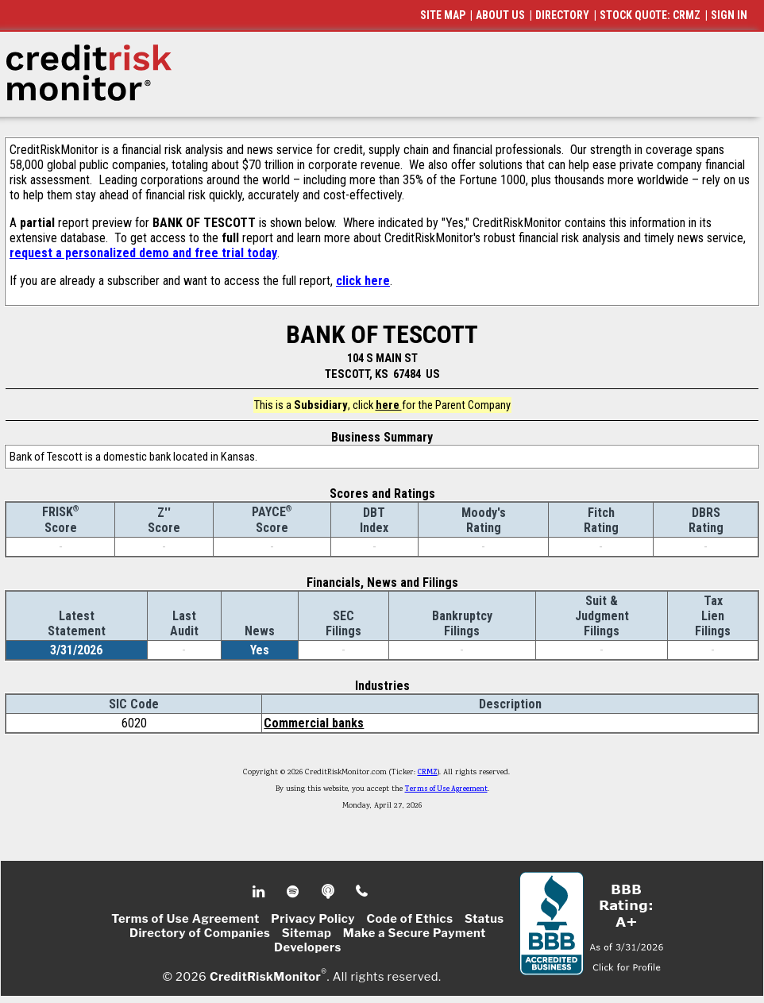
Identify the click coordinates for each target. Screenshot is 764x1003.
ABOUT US (500, 15)
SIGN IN (729, 15)
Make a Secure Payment (414, 933)
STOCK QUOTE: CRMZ (650, 15)
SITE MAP (442, 15)
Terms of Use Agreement (446, 789)
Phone (362, 892)
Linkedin (260, 892)
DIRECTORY (562, 15)
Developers (307, 947)
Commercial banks (314, 723)
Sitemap (307, 933)
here (389, 405)
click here (363, 280)
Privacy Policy (313, 919)
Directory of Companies (199, 933)
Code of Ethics (409, 919)
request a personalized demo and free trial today (143, 252)
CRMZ (428, 772)
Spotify (294, 892)
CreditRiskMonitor (265, 976)
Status (484, 919)
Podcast (329, 892)
